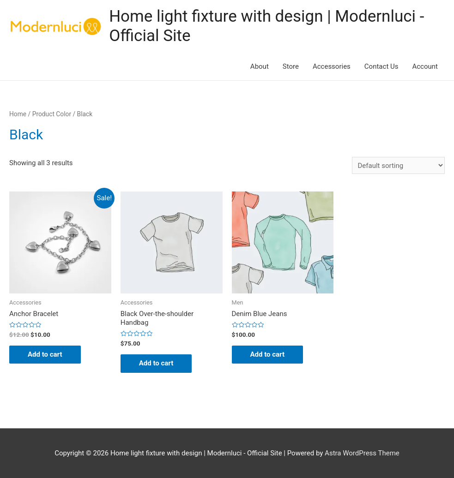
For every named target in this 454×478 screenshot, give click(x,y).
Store (291, 66)
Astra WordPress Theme (362, 453)
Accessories (332, 66)
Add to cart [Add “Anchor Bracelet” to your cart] (45, 354)
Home (17, 114)
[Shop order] (398, 165)
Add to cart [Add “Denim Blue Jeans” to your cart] (267, 354)
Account (425, 66)
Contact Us (381, 66)
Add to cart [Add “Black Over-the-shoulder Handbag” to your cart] (156, 363)
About (259, 66)
